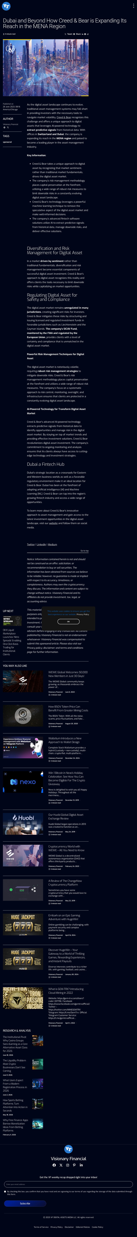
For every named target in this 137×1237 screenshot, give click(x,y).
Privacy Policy (83, 614)
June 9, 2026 (7, 1075)
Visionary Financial (10, 124)
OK (68, 621)
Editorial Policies (83, 1227)
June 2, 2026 (7, 1095)
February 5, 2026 (9, 1135)
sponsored (7, 142)
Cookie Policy (97, 1227)
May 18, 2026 (8, 1115)
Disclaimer (69, 1227)
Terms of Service (41, 1227)
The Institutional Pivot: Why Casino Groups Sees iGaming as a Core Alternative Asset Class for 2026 (15, 1044)
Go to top (85, 551)
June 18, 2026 (8, 1055)
